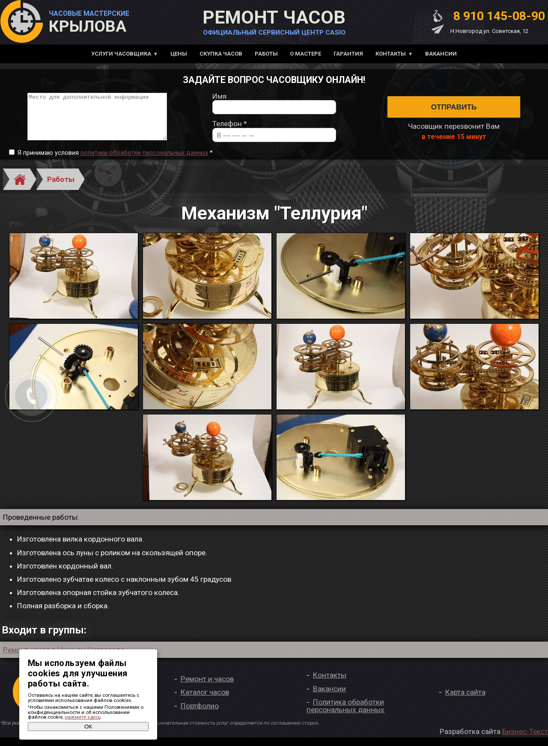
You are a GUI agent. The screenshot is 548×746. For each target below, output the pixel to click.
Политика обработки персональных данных (345, 714)
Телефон (229, 128)
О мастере (305, 53)
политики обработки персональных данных (144, 161)
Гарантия (348, 53)
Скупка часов (221, 53)
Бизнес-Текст (525, 740)
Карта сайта (465, 701)
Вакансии (441, 53)
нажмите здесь (83, 717)
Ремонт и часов (207, 687)
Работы (266, 53)
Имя (219, 100)
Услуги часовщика (121, 53)
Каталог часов (205, 701)
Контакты (390, 53)
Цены (178, 53)
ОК (88, 726)
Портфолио (200, 714)
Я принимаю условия (115, 162)
